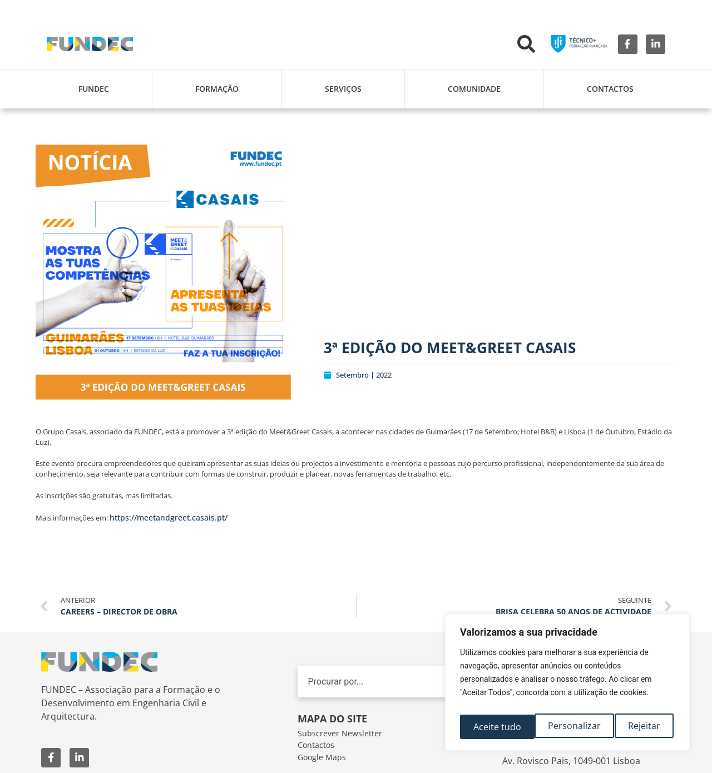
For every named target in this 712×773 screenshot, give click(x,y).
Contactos (610, 88)
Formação (217, 88)
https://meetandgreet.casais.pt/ (169, 517)
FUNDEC (93, 88)
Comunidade (474, 88)
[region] (567, 686)
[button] (526, 44)
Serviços (343, 88)
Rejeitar (570, 727)
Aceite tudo (638, 727)
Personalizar (498, 727)
